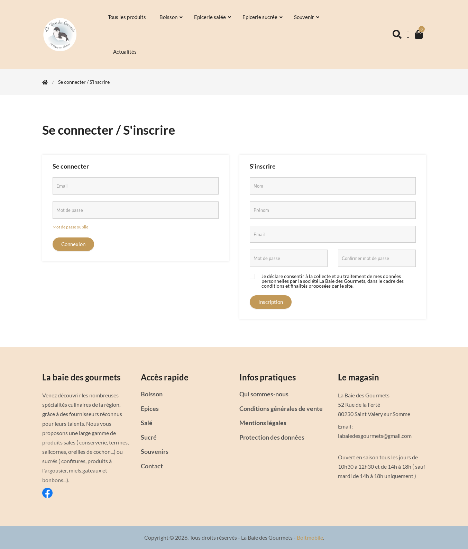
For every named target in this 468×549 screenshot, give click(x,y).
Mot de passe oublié (70, 227)
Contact (152, 466)
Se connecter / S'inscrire (84, 82)
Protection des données (271, 437)
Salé (147, 422)
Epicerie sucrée (263, 17)
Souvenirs (154, 451)
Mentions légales (262, 422)
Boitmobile (310, 537)
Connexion (73, 244)
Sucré (149, 437)
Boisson (171, 17)
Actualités (125, 51)
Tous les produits (127, 17)
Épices (150, 408)
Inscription (270, 302)
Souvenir (307, 17)
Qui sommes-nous (263, 394)
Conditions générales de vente (281, 408)
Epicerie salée (213, 17)
